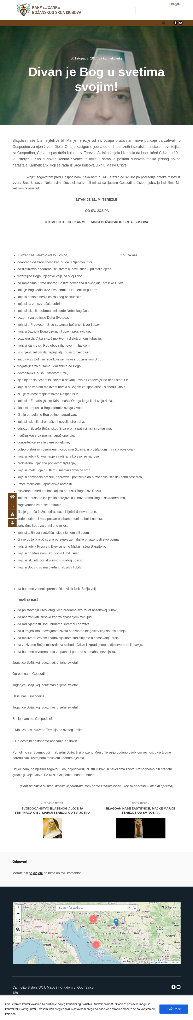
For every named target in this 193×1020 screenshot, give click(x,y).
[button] (116, 922)
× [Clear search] (129, 908)
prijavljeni (36, 873)
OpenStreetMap (160, 962)
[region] (96, 1007)
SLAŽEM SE (173, 1009)
